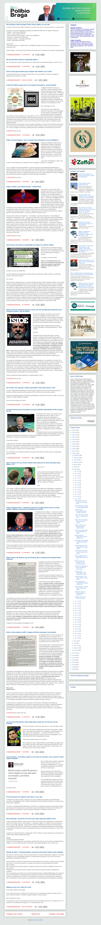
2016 (73, 453)
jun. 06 (77, 626)
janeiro (76, 650)
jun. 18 (77, 498)
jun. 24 (77, 485)
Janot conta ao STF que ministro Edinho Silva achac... (81, 552)
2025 (73, 432)
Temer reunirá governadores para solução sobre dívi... (81, 511)
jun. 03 (77, 633)
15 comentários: (26, 552)
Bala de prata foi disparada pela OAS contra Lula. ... (81, 537)
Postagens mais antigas (56, 914)
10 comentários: (26, 882)
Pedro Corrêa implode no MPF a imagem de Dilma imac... (81, 567)
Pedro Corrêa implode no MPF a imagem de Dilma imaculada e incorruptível (31, 632)
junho (75, 469)
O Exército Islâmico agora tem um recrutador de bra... (81, 516)
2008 (73, 669)
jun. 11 (77, 615)
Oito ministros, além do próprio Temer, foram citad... (81, 502)
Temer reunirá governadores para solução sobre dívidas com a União (29, 71)
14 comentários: (26, 66)
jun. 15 (77, 606)
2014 (73, 655)
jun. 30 (77, 471)
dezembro (76, 455)
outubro (76, 460)
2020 (73, 444)
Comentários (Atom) (37, 920)
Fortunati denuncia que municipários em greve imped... (81, 547)
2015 (73, 653)
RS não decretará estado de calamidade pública (22, 59)
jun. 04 (77, 631)
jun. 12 (77, 613)
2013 (73, 657)
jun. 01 (77, 638)
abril (75, 643)
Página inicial (35, 914)
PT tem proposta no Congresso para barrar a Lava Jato (24, 797)
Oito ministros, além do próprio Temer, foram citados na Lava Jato (28, 24)
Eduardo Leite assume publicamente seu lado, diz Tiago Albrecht (86, 223)
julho (75, 466)
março (75, 645)
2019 (73, 446)
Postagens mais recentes (14, 914)
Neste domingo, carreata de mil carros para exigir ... (81, 588)
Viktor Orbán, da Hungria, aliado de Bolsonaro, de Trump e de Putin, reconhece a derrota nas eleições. (87, 210)
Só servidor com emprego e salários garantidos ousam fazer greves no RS (30, 387)
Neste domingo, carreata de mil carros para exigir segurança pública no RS (31, 818)
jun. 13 (77, 610)
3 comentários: (26, 847)
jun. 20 (77, 494)
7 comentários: (26, 627)
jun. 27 (77, 478)
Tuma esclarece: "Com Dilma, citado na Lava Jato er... (81, 578)
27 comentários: (26, 54)
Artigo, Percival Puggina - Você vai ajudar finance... (81, 521)
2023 (73, 437)
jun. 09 (77, 619)
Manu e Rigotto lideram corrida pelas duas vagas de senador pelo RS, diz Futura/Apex (81, 273)
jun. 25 (77, 482)
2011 (73, 662)
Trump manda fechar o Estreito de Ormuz (84, 184)
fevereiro (76, 648)
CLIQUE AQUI (10, 131)
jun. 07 (77, 624)
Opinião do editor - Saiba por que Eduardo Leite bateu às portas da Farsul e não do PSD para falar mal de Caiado (86, 285)
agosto (76, 464)
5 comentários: (26, 181)
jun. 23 (77, 487)
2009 (73, 667)
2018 (73, 448)
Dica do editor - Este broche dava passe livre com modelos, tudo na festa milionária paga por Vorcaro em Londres (86, 248)
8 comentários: (26, 457)
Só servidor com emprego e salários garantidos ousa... (81, 542)
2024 (73, 435)
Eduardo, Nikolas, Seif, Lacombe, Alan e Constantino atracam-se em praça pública (86, 196)
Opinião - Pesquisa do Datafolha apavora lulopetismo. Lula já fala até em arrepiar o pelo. (86, 233)
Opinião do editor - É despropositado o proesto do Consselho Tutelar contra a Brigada (34, 852)
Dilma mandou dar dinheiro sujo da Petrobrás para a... (80, 562)
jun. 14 (77, 608)
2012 (73, 660)
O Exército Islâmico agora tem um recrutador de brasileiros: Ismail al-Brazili (31, 85)
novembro (76, 457)
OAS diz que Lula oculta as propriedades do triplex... (81, 532)
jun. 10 (77, 617)
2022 (73, 439)
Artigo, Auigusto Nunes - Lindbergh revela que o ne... (81, 557)
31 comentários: (26, 404)
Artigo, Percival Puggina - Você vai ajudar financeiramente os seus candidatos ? (32, 140)
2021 (73, 441)
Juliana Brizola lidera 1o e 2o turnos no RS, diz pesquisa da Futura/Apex (86, 261)
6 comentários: (26, 752)
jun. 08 (77, 622)
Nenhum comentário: (27, 80)
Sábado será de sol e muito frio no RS (18, 887)
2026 (73, 430)
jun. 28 (77, 475)
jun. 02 (77, 636)
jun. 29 (77, 473)
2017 (73, 451)
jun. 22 (77, 489)
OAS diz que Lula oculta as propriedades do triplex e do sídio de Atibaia (30, 245)
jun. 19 (77, 496)
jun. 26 (77, 480)
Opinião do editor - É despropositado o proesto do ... (80, 593)
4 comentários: (26, 240)
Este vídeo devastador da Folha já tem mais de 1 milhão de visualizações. (86, 175)
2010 (73, 664)
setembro (76, 462)
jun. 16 (77, 603)
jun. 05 (77, 629)
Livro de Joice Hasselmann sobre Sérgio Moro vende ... (81, 573)
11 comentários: (26, 304)
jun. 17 (77, 601)
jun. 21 (77, 492)
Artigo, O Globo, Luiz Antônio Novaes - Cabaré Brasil (23, 186)
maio (75, 641)
